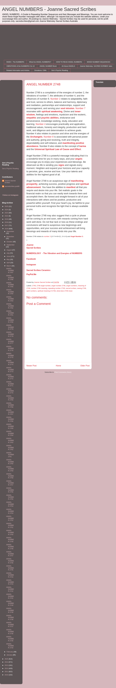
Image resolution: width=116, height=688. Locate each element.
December (10, 231)
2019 (7, 219)
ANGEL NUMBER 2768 (10, 405)
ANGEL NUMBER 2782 (10, 306)
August (9, 250)
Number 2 (55, 99)
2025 (7, 206)
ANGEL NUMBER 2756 (10, 490)
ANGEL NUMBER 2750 (10, 532)
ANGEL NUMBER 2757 (10, 483)
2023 (7, 213)
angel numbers (71, 286)
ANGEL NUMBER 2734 (10, 646)
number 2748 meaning (39, 288)
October (10, 242)
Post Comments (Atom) (63, 372)
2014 (7, 662)
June (9, 256)
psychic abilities (50, 117)
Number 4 (41, 124)
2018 (7, 222)
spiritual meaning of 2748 (47, 291)
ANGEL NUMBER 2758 (10, 476)
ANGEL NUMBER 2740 (10, 603)
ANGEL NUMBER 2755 (10, 497)
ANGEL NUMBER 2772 (10, 377)
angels (78, 159)
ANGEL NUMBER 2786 (10, 277)
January (10, 655)
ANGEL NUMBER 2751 (10, 525)
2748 (34, 286)
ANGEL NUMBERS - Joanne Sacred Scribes (49, 9)
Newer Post (31, 366)
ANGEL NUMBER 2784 (10, 292)
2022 (7, 216)
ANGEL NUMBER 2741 (10, 596)
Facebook (31, 259)
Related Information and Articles (17, 70)
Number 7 (80, 108)
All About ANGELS (68, 66)
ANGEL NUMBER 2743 (10, 582)
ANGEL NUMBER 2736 (10, 632)
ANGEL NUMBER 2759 (10, 469)
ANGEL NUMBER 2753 (10, 511)
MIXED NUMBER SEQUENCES (98, 62)
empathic (31, 117)
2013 (7, 665)
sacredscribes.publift (12, 186)
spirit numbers (31, 291)
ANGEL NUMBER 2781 (10, 313)
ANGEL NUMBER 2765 (10, 426)
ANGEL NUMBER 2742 (10, 589)
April (8, 263)
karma (82, 146)
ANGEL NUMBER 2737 (10, 624)
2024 (7, 210)
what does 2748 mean (64, 291)
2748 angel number (44, 286)
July (8, 253)
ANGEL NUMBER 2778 (10, 334)
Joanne (29, 245)
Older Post (85, 366)
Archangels (36, 137)
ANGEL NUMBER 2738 (10, 617)
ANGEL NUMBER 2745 (10, 568)
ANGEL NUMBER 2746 (10, 561)
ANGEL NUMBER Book (48, 66)
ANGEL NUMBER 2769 (10, 398)
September (11, 245)
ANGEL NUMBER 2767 (10, 412)
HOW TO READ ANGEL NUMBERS (69, 62)
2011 (7, 671)
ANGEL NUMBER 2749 (10, 539)
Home (58, 366)
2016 (7, 229)
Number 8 (49, 137)
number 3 (47, 236)
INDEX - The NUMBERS (15, 62)
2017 (7, 225)
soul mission (67, 108)
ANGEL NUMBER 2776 (10, 348)
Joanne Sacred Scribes (10, 182)
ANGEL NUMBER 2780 (10, 320)
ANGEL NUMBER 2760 (10, 462)
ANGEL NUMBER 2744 (10, 575)
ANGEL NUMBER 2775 (10, 355)
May (8, 259)
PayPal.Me (31, 274)
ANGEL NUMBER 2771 (10, 384)
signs (61, 165)
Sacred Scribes (33, 248)
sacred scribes (71, 288)
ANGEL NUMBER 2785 (10, 285)
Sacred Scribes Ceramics (38, 270)
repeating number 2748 (56, 288)
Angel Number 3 (76, 236)
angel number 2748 (58, 286)
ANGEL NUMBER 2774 (10, 362)
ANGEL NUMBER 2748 (10, 546)
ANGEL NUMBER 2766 (10, 419)
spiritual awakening (52, 111)
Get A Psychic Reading (59, 70)
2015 (7, 659)
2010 (7, 675)
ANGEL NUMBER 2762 (10, 447)
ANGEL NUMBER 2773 (10, 369)
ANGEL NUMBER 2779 (10, 327)
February (10, 652)
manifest (70, 187)
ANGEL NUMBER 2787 (10, 270)
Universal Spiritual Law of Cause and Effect (58, 149)
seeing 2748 (81, 288)
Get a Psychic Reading (10, 168)
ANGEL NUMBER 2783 (10, 299)
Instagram (31, 265)
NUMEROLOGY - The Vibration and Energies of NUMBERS (54, 253)
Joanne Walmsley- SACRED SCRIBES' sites (96, 66)
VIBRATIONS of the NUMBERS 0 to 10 (20, 66)
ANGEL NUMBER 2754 (10, 504)
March (9, 266)
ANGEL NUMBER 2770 (10, 391)
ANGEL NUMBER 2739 (10, 610)
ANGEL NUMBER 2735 (10, 639)
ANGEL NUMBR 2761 (10, 455)
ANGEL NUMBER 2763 (10, 440)
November (10, 236)
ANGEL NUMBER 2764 (10, 433)
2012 (7, 668)
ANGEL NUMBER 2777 (10, 341)
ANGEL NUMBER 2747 (10, 554)
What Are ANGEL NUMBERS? (40, 62)
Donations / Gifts (40, 70)
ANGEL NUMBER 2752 (10, 518)
